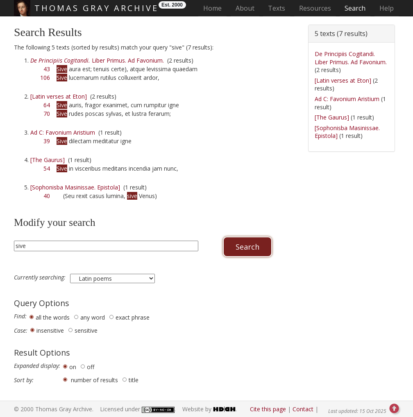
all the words (53, 317)
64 (46, 105)
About (245, 8)
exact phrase (133, 317)
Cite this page (268, 409)
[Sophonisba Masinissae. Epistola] (75, 187)
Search (355, 8)
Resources (315, 8)
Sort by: (24, 380)
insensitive (50, 330)
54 (46, 168)
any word (92, 317)
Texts (276, 8)
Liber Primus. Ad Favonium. (97, 60)
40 (46, 196)
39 (46, 141)
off (90, 367)
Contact (303, 409)
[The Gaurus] (47, 160)
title (133, 380)
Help (386, 8)
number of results (94, 380)
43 (46, 69)
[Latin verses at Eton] (58, 96)
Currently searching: (40, 277)
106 (45, 77)
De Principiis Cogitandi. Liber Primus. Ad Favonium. (351, 58)
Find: (20, 316)
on (72, 367)
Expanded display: (37, 366)
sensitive (86, 330)
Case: (20, 330)
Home (215, 8)
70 (46, 113)
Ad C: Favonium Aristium (62, 132)
